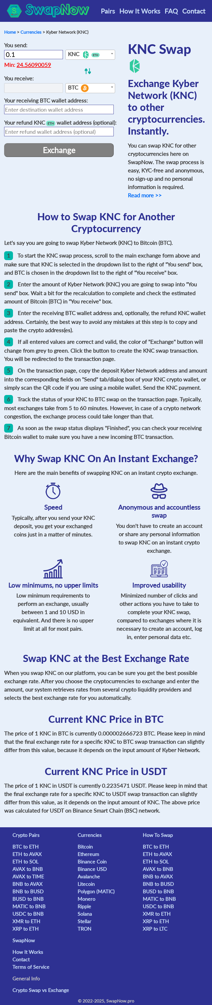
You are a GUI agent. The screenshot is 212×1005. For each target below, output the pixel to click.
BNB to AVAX (27, 884)
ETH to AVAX (27, 854)
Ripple (84, 906)
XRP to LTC (155, 929)
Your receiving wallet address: (46, 100)
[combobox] (90, 55)
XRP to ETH (25, 929)
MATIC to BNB (29, 906)
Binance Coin (92, 862)
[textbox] (90, 55)
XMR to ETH (26, 921)
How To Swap (158, 835)
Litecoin (86, 884)
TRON (84, 929)
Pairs (108, 11)
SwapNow (23, 940)
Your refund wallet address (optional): (60, 122)
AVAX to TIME (28, 876)
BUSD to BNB (28, 899)
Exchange (59, 150)
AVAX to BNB (27, 869)
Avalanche (89, 876)
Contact (193, 11)
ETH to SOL (25, 862)
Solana (85, 914)
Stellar (84, 921)
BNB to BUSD (28, 891)
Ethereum (88, 854)
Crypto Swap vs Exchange (40, 990)
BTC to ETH (25, 847)
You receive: (19, 78)
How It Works (139, 11)
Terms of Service (30, 967)
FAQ (171, 11)
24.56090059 (34, 64)
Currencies (30, 32)
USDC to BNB (28, 914)
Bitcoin (85, 847)
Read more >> (145, 195)
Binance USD (92, 869)
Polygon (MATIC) (96, 891)
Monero (86, 899)
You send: (15, 45)
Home (10, 32)
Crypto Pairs (25, 835)
